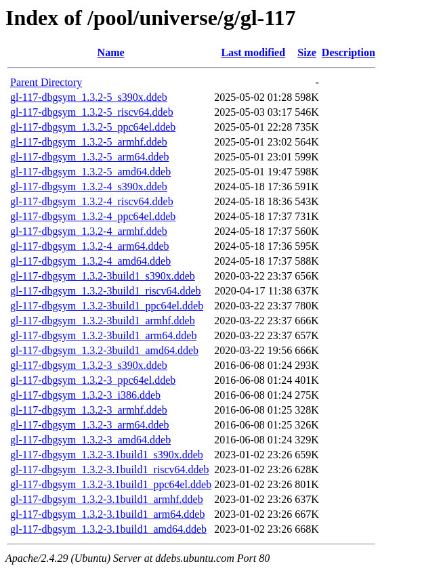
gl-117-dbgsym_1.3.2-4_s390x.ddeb (88, 186)
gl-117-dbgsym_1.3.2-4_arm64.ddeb (89, 246)
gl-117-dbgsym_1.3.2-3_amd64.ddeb (90, 439)
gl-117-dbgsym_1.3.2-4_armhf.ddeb (88, 231)
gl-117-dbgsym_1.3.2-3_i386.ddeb (85, 395)
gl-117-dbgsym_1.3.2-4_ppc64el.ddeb (92, 216)
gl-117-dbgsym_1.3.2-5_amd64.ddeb (90, 171)
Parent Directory (46, 82)
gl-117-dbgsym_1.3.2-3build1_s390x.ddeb (102, 276)
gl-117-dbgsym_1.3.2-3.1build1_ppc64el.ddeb (110, 484)
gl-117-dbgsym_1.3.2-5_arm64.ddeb (89, 156)
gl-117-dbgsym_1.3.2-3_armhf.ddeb (88, 410)
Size (306, 52)
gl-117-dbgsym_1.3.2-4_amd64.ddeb (90, 261)
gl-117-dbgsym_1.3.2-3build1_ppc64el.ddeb (106, 305)
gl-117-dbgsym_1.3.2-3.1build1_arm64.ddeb (107, 514)
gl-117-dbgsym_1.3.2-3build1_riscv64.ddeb (105, 291)
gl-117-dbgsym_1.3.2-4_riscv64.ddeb (91, 201)
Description (348, 52)
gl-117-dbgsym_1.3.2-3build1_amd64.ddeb (104, 350)
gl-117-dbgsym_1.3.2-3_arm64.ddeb (89, 425)
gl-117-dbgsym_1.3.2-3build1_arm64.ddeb (103, 335)
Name (111, 52)
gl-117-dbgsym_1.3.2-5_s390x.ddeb (88, 97)
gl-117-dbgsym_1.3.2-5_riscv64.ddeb (91, 112)
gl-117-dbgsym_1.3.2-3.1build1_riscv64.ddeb (109, 469)
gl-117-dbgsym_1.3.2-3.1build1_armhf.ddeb (106, 499)
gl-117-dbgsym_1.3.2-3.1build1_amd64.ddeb (108, 529)
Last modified (253, 52)
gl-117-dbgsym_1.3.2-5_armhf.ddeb (88, 142)
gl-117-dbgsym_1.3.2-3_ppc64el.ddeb (92, 380)
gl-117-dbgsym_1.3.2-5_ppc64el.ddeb (92, 127)
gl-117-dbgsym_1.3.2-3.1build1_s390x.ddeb (106, 454)
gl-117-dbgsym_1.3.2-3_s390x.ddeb (88, 365)
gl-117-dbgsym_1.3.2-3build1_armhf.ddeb (102, 320)
